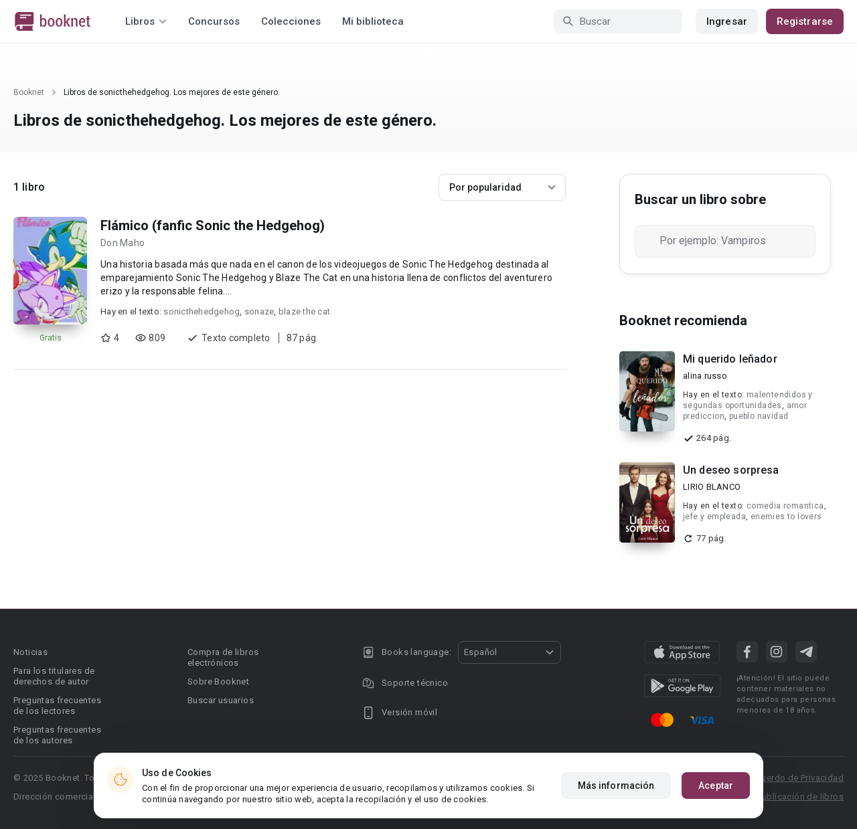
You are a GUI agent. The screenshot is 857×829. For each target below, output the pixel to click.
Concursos (214, 21)
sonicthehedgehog (201, 311)
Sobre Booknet (218, 681)
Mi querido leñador (730, 359)
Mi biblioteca (373, 21)
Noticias (30, 652)
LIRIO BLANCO (712, 487)
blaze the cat (304, 311)
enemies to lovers (786, 516)
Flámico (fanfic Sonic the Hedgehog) (212, 225)
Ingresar (726, 21)
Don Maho (122, 243)
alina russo (705, 376)
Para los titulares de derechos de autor (53, 676)
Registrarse (805, 21)
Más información (616, 785)
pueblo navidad (759, 416)
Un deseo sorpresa (731, 470)
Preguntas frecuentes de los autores (57, 735)
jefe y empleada (714, 516)
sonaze (259, 311)
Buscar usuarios (220, 700)
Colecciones (291, 21)
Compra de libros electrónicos (222, 657)
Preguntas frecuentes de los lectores (57, 705)
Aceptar (715, 785)
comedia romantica (785, 506)
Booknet (28, 92)
